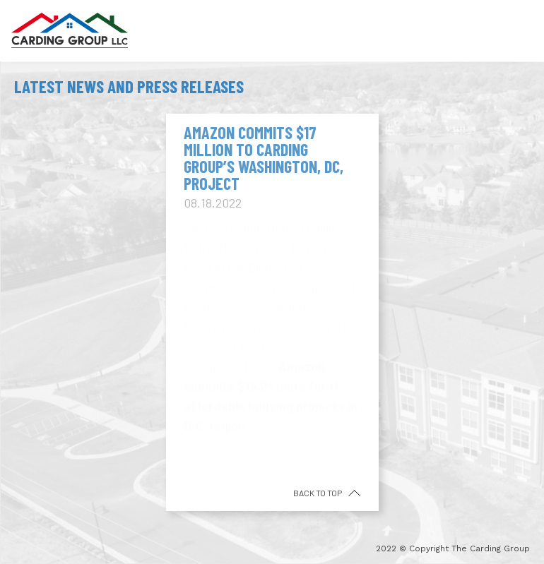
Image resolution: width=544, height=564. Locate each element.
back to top (318, 493)
